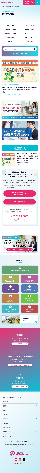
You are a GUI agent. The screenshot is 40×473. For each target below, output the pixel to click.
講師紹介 (10, 41)
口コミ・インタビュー (29, 25)
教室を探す (20, 419)
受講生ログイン (20, 432)
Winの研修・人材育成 (10, 29)
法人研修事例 (10, 37)
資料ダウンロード (29, 37)
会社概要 (11, 441)
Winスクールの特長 (29, 29)
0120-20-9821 (20, 216)
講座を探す (20, 410)
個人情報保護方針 (26, 441)
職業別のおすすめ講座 (10, 33)
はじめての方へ (20, 401)
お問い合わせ (19, 446)
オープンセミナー (29, 33)
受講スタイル (20, 414)
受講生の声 (20, 423)
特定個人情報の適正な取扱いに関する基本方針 (15, 444)
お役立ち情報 (10, 25)
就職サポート (20, 427)
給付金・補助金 (29, 41)
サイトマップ (31, 444)
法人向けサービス (20, 436)
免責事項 (17, 441)
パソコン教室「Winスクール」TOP (20, 397)
